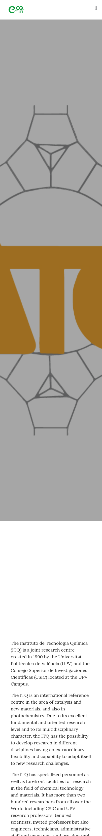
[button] (95, 8)
